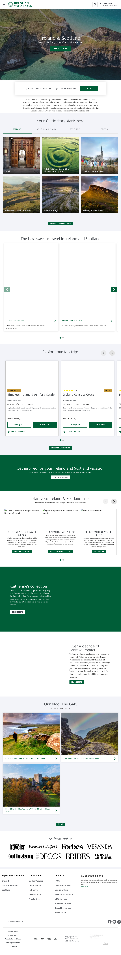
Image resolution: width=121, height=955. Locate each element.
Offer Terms (84, 886)
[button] (20, 922)
